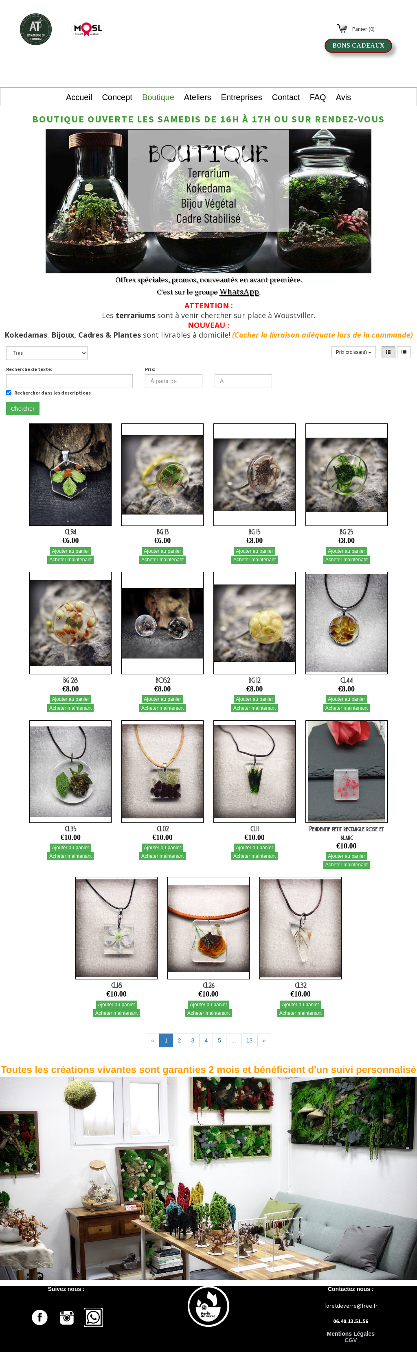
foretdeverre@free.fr (350, 1305)
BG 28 (70, 680)
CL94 (70, 532)
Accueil (79, 97)
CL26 (208, 985)
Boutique (158, 97)
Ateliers (197, 97)
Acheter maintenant (70, 560)
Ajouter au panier (70, 551)
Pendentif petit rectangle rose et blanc (346, 833)
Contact (286, 97)
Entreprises (241, 97)
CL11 (254, 829)
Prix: (150, 369)
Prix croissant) (353, 352)
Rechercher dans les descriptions (48, 393)
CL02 (163, 829)
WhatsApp (239, 291)
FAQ (318, 97)
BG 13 (163, 532)
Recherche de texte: (29, 369)
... (233, 1040)
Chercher (23, 409)
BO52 (163, 680)
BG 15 (254, 532)
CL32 (300, 985)
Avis (343, 97)
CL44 (346, 680)
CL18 (116, 985)
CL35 (70, 829)
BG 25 (346, 532)
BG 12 (254, 680)
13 (249, 1040)
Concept (117, 97)
